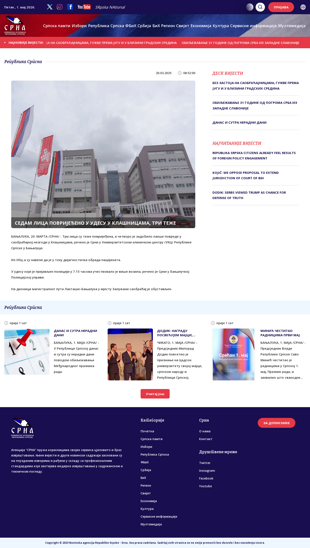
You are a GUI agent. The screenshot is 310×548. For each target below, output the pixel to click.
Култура (221, 25)
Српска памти (56, 25)
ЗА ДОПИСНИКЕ (276, 423)
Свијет (182, 25)
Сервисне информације (253, 25)
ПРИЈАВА (281, 7)
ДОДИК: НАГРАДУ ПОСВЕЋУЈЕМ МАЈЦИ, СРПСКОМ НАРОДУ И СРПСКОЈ (174, 332)
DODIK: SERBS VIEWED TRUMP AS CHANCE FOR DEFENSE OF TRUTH (249, 195)
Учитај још (155, 394)
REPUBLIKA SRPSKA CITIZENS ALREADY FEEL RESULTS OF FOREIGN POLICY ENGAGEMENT (254, 155)
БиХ (156, 25)
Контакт (205, 439)
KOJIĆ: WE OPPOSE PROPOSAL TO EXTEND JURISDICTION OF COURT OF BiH (245, 175)
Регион (168, 25)
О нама (205, 431)
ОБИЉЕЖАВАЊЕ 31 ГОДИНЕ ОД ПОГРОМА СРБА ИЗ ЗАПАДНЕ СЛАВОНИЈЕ (247, 42)
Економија (201, 25)
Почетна (147, 431)
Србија (144, 25)
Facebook (206, 478)
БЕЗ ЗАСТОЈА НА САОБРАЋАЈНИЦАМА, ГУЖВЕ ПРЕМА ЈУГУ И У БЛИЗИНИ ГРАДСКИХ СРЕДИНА (110, 42)
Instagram (207, 471)
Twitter (205, 463)
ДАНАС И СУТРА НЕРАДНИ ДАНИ (239, 122)
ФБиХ (130, 25)
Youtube (205, 486)
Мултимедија (292, 25)
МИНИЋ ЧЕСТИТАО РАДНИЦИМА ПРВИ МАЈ (280, 332)
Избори (79, 25)
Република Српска (106, 25)
